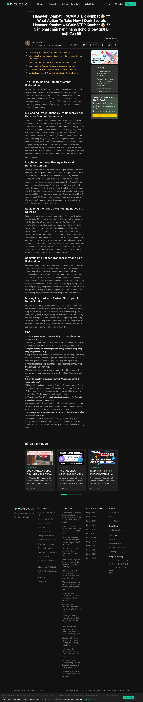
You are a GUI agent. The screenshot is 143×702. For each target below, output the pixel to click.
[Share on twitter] (15, 517)
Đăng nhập (119, 4)
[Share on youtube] (27, 517)
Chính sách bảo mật (88, 690)
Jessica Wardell (38, 42)
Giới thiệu (74, 4)
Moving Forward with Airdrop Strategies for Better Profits (53, 73)
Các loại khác (32, 467)
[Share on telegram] (23, 517)
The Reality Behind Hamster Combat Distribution (49, 52)
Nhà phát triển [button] (89, 4)
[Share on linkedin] (19, 517)
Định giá (65, 4)
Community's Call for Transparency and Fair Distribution (52, 69)
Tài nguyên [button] (54, 4)
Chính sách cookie (104, 690)
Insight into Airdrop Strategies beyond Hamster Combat (52, 62)
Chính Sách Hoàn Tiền (120, 690)
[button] (110, 4)
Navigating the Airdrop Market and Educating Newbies (52, 66)
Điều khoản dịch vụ (72, 690)
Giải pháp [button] (41, 4)
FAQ (30, 77)
